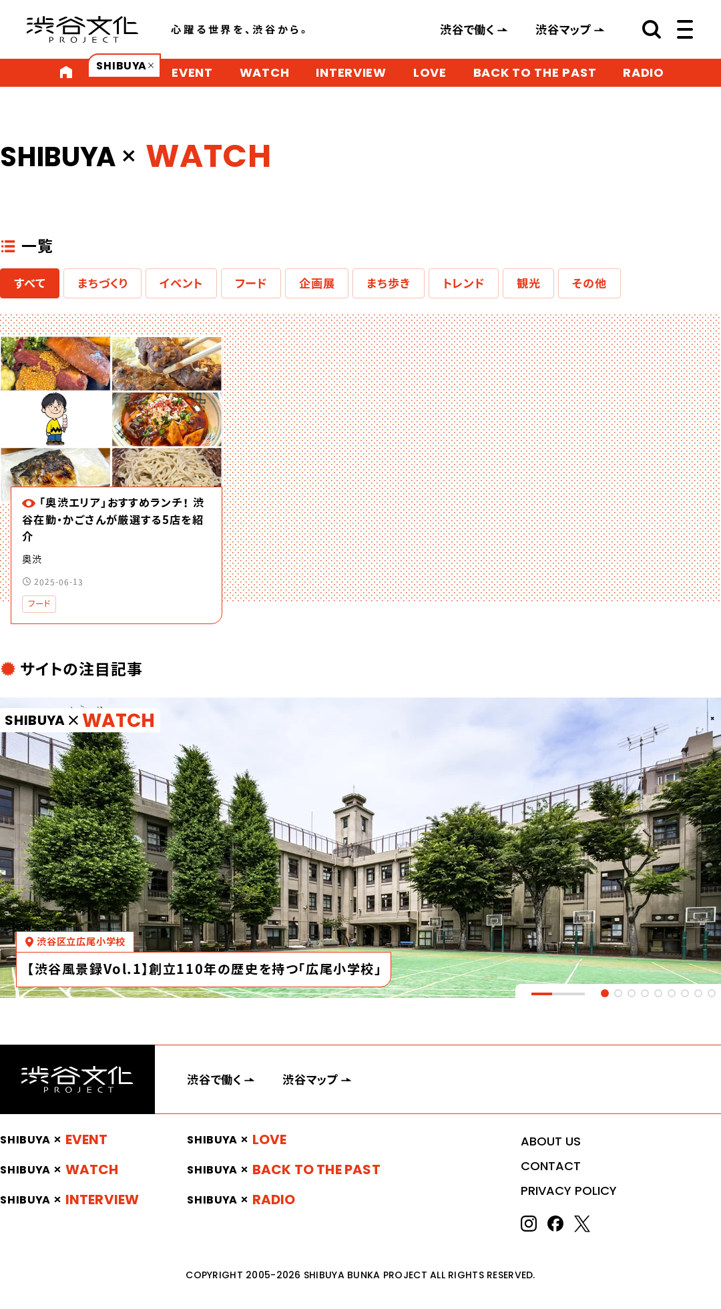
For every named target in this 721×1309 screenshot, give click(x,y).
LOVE (430, 72)
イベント (181, 283)
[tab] (605, 993)
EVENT (192, 72)
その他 (589, 283)
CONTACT (551, 1165)
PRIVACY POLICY (569, 1190)
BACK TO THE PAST (535, 72)
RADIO (643, 72)
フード (251, 283)
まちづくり (102, 283)
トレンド (464, 283)
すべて (29, 283)
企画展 (316, 283)
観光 (529, 283)
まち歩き (388, 283)
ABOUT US (551, 1141)
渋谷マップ (563, 29)
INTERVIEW (351, 72)
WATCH (265, 72)
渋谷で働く (467, 29)
